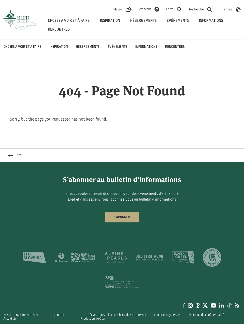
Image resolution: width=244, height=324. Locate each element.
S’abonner (122, 217)
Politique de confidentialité (206, 315)
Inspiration (110, 21)
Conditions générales (167, 315)
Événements (178, 21)
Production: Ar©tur (92, 318)
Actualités (10, 318)
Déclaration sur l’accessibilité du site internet (116, 315)
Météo (117, 9)
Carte (169, 9)
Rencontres (59, 29)
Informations (211, 21)
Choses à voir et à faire (69, 21)
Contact (59, 315)
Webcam (145, 9)
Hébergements (143, 21)
